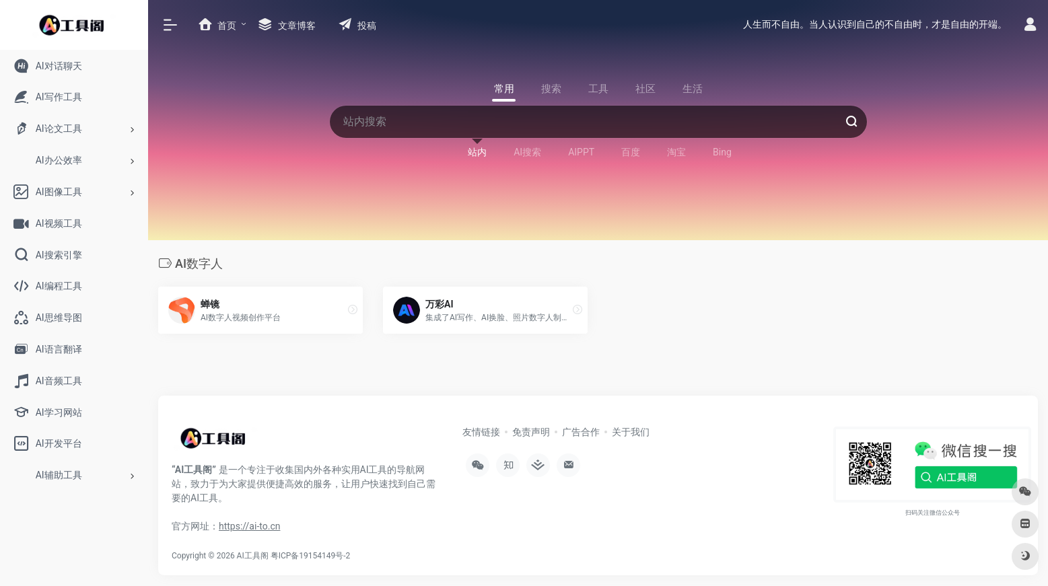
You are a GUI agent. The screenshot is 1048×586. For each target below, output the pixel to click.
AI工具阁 (253, 555)
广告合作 (581, 432)
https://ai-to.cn (249, 526)
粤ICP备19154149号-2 (311, 555)
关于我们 (631, 432)
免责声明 (531, 432)
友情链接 (481, 432)
